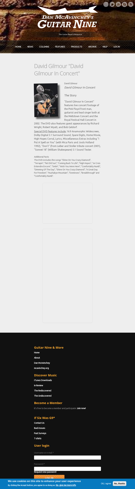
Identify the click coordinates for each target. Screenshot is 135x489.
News (30, 47)
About (19, 326)
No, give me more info (24, 486)
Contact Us (21, 391)
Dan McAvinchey (24, 331)
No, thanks (114, 478)
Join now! (63, 377)
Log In (117, 47)
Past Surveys (22, 402)
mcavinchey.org (23, 337)
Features (60, 47)
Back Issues (21, 397)
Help (105, 47)
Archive (92, 47)
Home (18, 47)
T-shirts (19, 407)
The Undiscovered (24, 364)
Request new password (27, 440)
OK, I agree (100, 478)
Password (21, 432)
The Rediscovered (24, 359)
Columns (44, 47)
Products (76, 47)
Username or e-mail (26, 421)
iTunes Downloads (25, 349)
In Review (20, 354)
